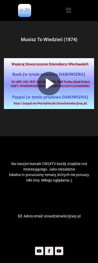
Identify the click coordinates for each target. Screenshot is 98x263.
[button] (68, 10)
